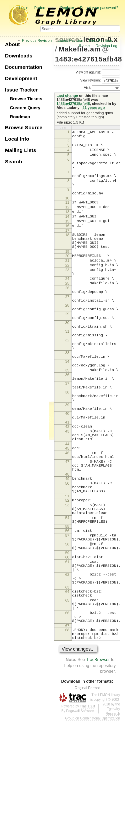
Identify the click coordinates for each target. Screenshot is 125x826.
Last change (67, 96)
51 (67, 572)
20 (67, 280)
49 (67, 551)
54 (67, 598)
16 (67, 245)
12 (67, 222)
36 (67, 426)
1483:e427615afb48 (88, 59)
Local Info (17, 139)
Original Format (87, 793)
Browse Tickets (26, 98)
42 (67, 489)
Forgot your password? (99, 8)
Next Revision (100, 40)
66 (67, 712)
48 (67, 546)
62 (67, 666)
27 (67, 330)
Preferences (44, 8)
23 (67, 297)
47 (67, 531)
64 (67, 686)
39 (67, 463)
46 (67, 520)
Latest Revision (70, 40)
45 (67, 514)
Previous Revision (37, 40)
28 (67, 340)
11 (67, 216)
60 (67, 644)
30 (67, 362)
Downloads (18, 55)
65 (67, 696)
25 (67, 313)
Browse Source (23, 127)
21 (67, 286)
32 (67, 383)
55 (67, 609)
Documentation (23, 67)
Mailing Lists (20, 150)
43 (67, 494)
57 (67, 619)
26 (67, 319)
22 (67, 291)
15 (67, 239)
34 (67, 409)
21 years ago (93, 108)
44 (67, 510)
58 (67, 629)
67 (67, 728)
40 (67, 474)
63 (67, 681)
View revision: (90, 80)
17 (67, 251)
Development (21, 78)
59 (67, 640)
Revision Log (106, 46)
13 (67, 228)
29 (67, 351)
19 (67, 276)
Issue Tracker (21, 90)
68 (67, 732)
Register (67, 8)
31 (67, 372)
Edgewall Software (80, 816)
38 (67, 447)
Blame (84, 46)
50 (67, 556)
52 (67, 576)
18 (67, 255)
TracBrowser (98, 765)
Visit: (87, 88)
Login (23, 8)
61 (67, 650)
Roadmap (20, 116)
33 (67, 399)
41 (67, 484)
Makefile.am (80, 49)
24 (67, 308)
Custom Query (25, 107)
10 (67, 212)
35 (67, 420)
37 (67, 437)
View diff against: (98, 72)
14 (67, 233)
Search (13, 161)
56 (67, 613)
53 (67, 582)
